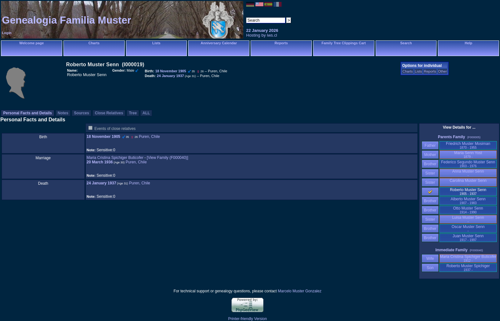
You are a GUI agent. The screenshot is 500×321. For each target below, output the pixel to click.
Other (442, 71)
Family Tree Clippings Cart (343, 43)
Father (430, 145)
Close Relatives (109, 113)
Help (468, 43)
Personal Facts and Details (27, 113)
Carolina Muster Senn (468, 182)
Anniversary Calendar (219, 43)
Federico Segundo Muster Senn (468, 164)
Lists (156, 43)
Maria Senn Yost (468, 155)
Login (6, 33)
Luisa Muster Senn (468, 219)
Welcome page (31, 43)
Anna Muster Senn (468, 173)
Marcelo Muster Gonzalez (299, 291)
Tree (133, 113)
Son (430, 268)
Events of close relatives (115, 128)
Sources (81, 113)
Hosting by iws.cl (261, 35)
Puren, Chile (149, 136)
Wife (430, 258)
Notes (63, 113)
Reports (281, 43)
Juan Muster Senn (467, 238)
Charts (93, 43)
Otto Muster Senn (468, 210)
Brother (430, 164)
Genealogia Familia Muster (66, 20)
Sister (430, 173)
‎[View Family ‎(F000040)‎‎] (167, 157)
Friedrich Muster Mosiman (468, 145)
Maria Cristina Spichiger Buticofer (115, 157)
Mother (430, 155)
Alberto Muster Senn (468, 201)
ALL (146, 113)
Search (406, 43)
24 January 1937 (101, 183)
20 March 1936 (100, 162)
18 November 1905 (103, 136)
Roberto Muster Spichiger (468, 268)
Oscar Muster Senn (468, 228)
